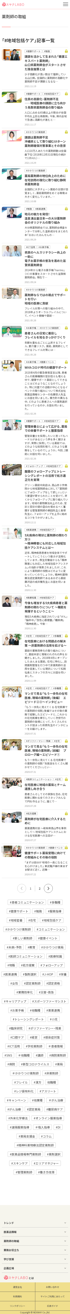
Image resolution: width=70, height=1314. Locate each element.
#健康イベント (48, 938)
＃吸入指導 (42, 1127)
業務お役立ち (11, 1250)
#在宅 (32, 920)
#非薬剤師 (51, 1073)
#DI (58, 1127)
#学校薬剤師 (34, 1046)
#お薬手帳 (17, 1010)
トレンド (9, 1223)
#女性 (14, 983)
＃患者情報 (55, 1046)
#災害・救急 (46, 992)
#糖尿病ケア (54, 1109)
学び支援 (9, 1259)
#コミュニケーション (51, 929)
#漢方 (37, 1082)
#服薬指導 (54, 911)
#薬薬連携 (53, 1010)
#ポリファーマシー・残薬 (44, 1028)
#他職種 (35, 1010)
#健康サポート (18, 911)
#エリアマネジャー (46, 1163)
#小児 (54, 1019)
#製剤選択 (29, 974)
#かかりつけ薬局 (52, 947)
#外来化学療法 (18, 1118)
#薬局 (59, 1064)
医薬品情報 (10, 1232)
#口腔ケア (17, 1037)
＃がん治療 (56, 1100)
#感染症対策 (51, 1037)
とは (19, 1277)
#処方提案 (28, 965)
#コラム (46, 1136)
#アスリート (48, 1091)
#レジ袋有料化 (24, 1091)
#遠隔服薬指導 (19, 1127)
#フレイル (21, 1082)
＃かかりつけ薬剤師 (25, 1073)
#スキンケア (19, 1163)
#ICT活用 (13, 1046)
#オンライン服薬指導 (48, 1118)
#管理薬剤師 (24, 1172)
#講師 (39, 1055)
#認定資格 (53, 983)
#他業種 (37, 1100)
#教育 (31, 947)
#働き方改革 (46, 1172)
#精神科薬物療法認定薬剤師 (35, 1145)
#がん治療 (14, 1109)
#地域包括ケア (51, 920)
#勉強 (38, 911)
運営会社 (17, 1287)
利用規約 (17, 1296)
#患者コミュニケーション (27, 902)
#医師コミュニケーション (25, 956)
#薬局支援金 (27, 1136)
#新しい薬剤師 (22, 938)
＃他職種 (24, 1055)
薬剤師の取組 (11, 1241)
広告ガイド (52, 1306)
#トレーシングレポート (28, 1019)
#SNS (8, 1055)
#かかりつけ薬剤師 (18, 929)
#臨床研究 (16, 1028)
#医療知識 (55, 956)
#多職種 (55, 902)
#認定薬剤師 (32, 983)
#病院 (11, 1064)
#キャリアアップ (15, 1001)
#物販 (11, 965)
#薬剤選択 (53, 1154)
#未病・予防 (14, 947)
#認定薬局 (33, 1109)
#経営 (33, 1037)
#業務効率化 (24, 992)
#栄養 (63, 974)
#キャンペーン (16, 1100)
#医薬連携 (10, 974)
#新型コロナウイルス (35, 1064)
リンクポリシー (17, 1306)
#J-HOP (47, 974)
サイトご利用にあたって (53, 1296)
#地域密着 (15, 920)
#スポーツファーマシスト (49, 1001)
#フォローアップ (51, 965)
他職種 (51, 1082)
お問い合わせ (52, 1287)
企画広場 (9, 1268)
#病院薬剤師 (57, 1055)
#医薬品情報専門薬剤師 (25, 1154)
